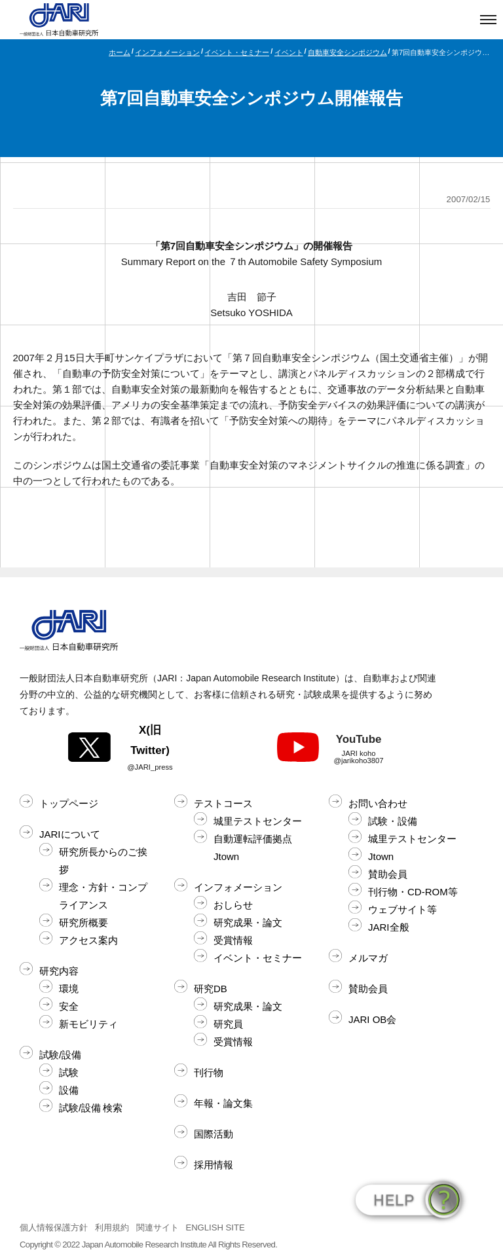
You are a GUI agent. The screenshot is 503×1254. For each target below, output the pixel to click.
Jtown (381, 856)
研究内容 (59, 970)
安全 (69, 1006)
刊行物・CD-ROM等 (413, 891)
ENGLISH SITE (214, 1227)
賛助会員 (387, 874)
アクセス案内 (88, 940)
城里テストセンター (258, 821)
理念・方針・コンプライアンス (103, 896)
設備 (69, 1090)
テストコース (223, 803)
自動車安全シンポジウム (347, 52)
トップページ (68, 803)
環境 (69, 988)
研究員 (228, 1024)
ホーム (119, 52)
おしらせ (233, 904)
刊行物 (208, 1072)
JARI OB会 (372, 1019)
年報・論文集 (223, 1103)
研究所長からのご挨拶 (103, 860)
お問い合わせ (377, 803)
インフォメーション (167, 52)
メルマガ (368, 957)
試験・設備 (392, 821)
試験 (69, 1072)
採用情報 (213, 1164)
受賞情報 (233, 940)
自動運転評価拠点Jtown (253, 847)
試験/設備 (60, 1054)
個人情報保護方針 (54, 1227)
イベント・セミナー (236, 52)
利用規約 (112, 1227)
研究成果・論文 (248, 922)
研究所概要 (83, 922)
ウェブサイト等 (402, 909)
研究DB (210, 988)
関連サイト (157, 1227)
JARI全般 (388, 927)
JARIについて (69, 834)
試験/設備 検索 (90, 1107)
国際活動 (213, 1133)
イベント (288, 52)
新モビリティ (88, 1024)
